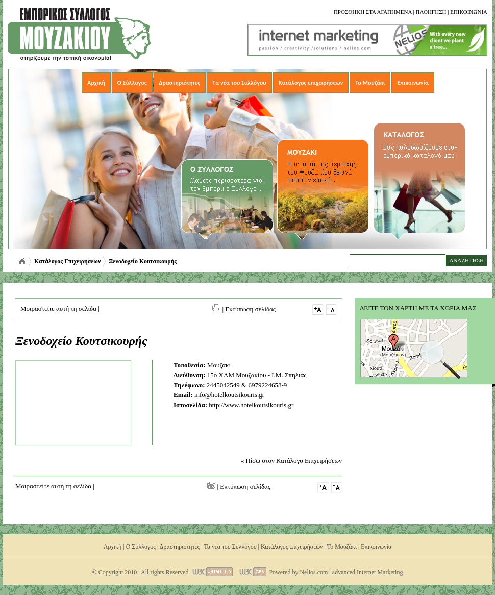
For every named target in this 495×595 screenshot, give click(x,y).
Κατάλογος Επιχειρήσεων (67, 261)
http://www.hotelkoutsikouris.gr (251, 405)
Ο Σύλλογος (132, 82)
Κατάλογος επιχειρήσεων (311, 82)
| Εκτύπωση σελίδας (244, 309)
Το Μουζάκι (370, 82)
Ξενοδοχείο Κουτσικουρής (143, 261)
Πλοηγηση (430, 12)
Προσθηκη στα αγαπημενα (373, 12)
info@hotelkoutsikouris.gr (229, 395)
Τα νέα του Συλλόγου (239, 82)
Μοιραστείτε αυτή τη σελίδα (58, 308)
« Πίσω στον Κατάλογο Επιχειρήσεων (291, 460)
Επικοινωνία (413, 82)
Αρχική (96, 82)
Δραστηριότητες (180, 82)
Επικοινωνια (468, 12)
